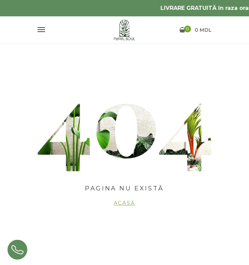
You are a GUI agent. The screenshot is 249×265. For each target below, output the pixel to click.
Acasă (124, 203)
